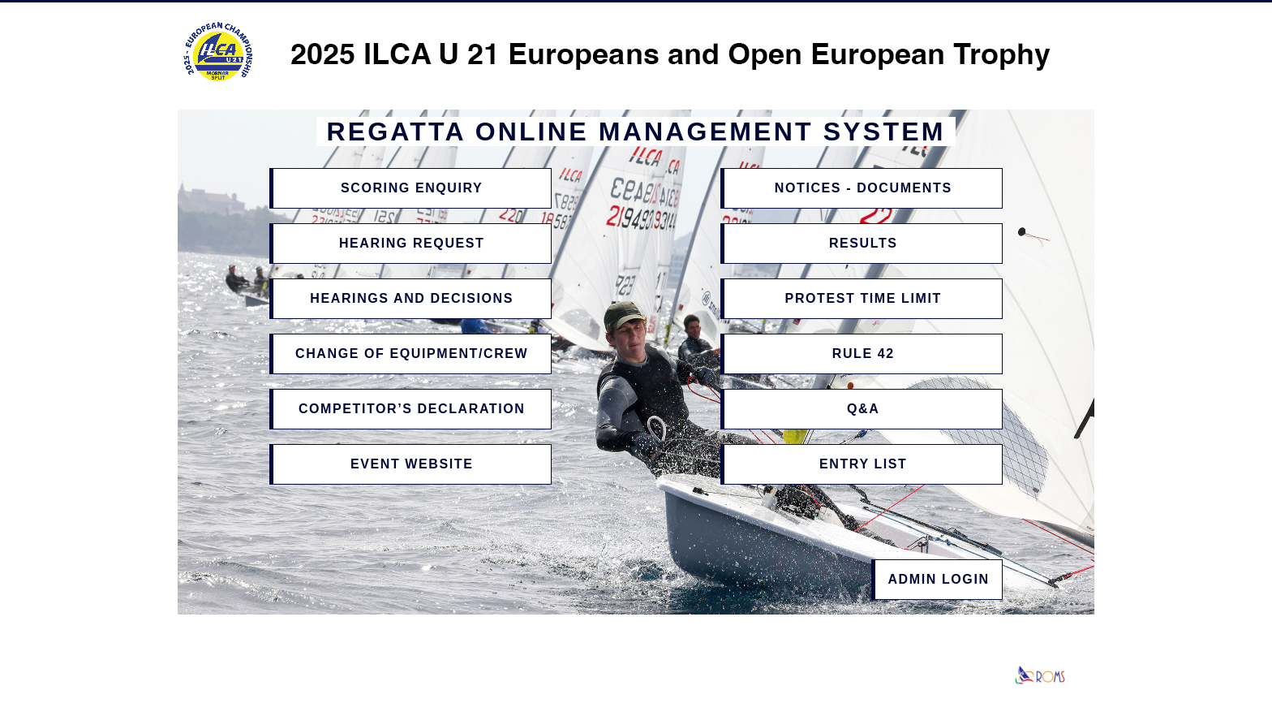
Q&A (863, 409)
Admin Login (938, 579)
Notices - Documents (863, 188)
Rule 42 (863, 353)
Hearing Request (412, 243)
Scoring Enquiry (412, 188)
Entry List (863, 464)
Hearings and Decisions (412, 298)
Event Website (411, 464)
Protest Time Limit (863, 298)
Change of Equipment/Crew (411, 353)
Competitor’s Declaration (412, 409)
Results (863, 243)
